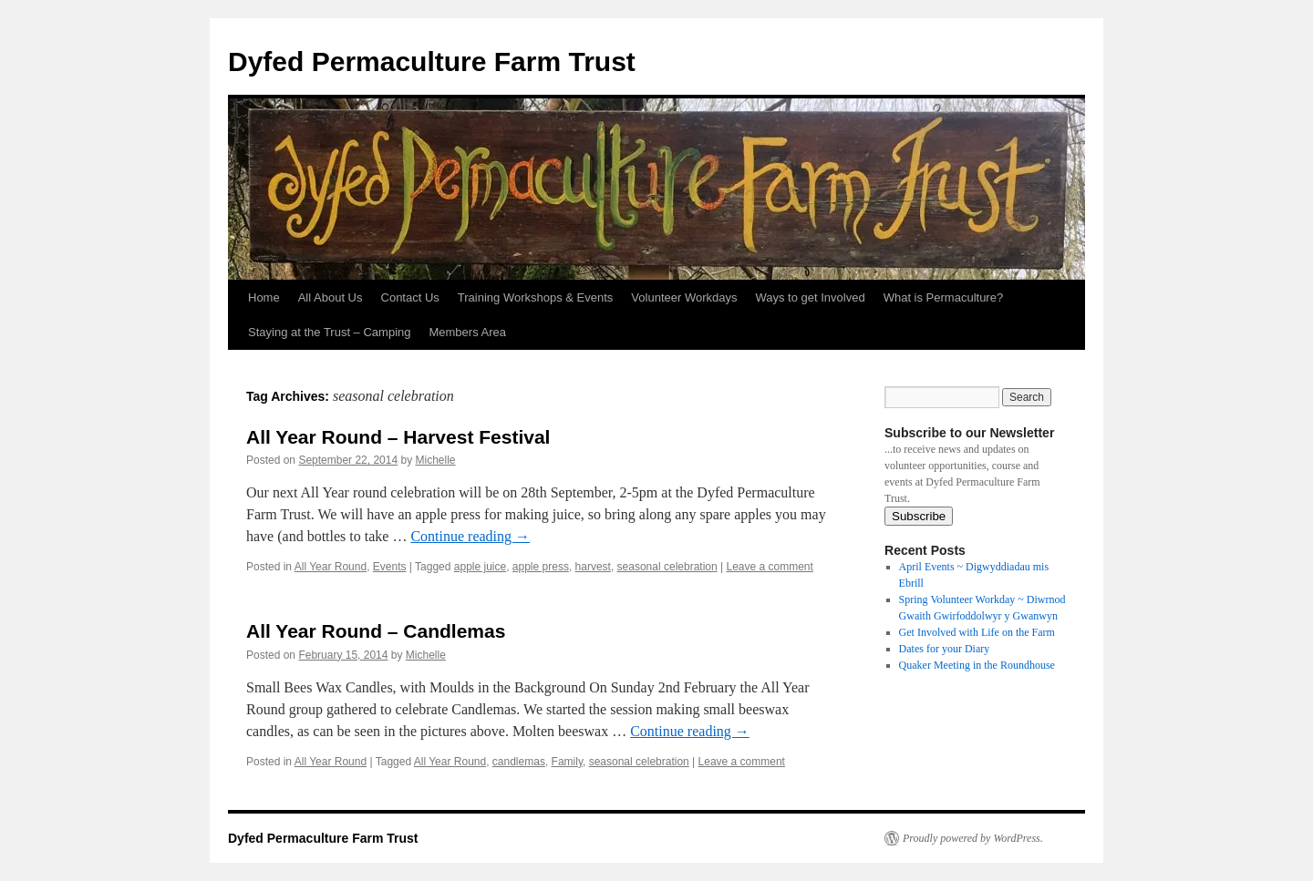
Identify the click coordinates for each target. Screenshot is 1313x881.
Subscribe (919, 516)
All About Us (330, 297)
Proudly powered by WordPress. (973, 838)
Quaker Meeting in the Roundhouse (977, 665)
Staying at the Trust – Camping (329, 332)
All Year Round (331, 566)
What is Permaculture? (944, 297)
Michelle (436, 460)
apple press (540, 566)
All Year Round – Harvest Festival (398, 436)
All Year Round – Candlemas (375, 630)
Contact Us (410, 297)
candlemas (518, 761)
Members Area (467, 332)
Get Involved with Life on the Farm (977, 632)
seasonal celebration (667, 566)
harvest (593, 566)
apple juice (480, 566)
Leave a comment (769, 566)
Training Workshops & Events (536, 297)
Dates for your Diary (944, 648)
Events (390, 566)
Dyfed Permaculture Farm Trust (432, 61)
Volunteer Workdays (684, 297)
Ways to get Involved (809, 297)
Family (567, 761)
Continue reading (470, 536)
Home (264, 297)
